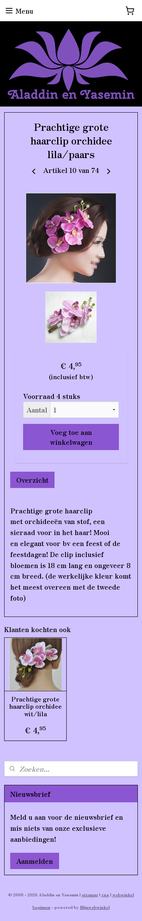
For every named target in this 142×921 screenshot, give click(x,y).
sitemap (90, 894)
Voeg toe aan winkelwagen (71, 437)
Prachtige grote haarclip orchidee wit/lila (35, 707)
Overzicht (32, 480)
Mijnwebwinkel (95, 907)
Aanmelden (34, 861)
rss (105, 894)
